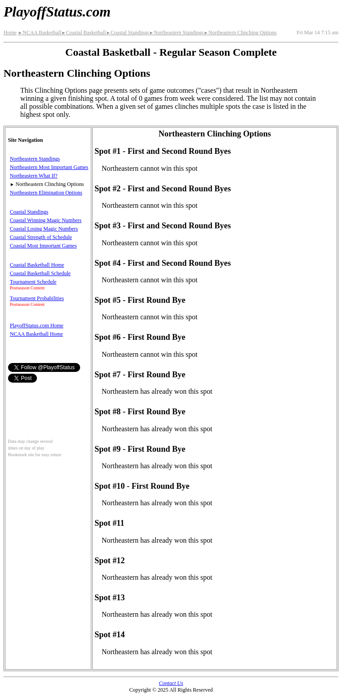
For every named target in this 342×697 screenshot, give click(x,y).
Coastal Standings (127, 32)
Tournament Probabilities (37, 298)
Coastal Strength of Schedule (41, 237)
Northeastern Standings (176, 32)
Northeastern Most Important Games (49, 167)
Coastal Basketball (83, 32)
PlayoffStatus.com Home (36, 325)
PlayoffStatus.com (57, 12)
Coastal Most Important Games (43, 246)
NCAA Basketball (39, 32)
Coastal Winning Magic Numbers (45, 220)
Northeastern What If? (33, 176)
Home (10, 32)
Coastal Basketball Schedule (40, 273)
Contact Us (171, 683)
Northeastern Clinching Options (240, 32)
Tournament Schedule (33, 282)
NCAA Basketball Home (36, 334)
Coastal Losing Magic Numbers (44, 229)
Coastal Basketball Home (37, 265)
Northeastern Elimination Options (46, 193)
